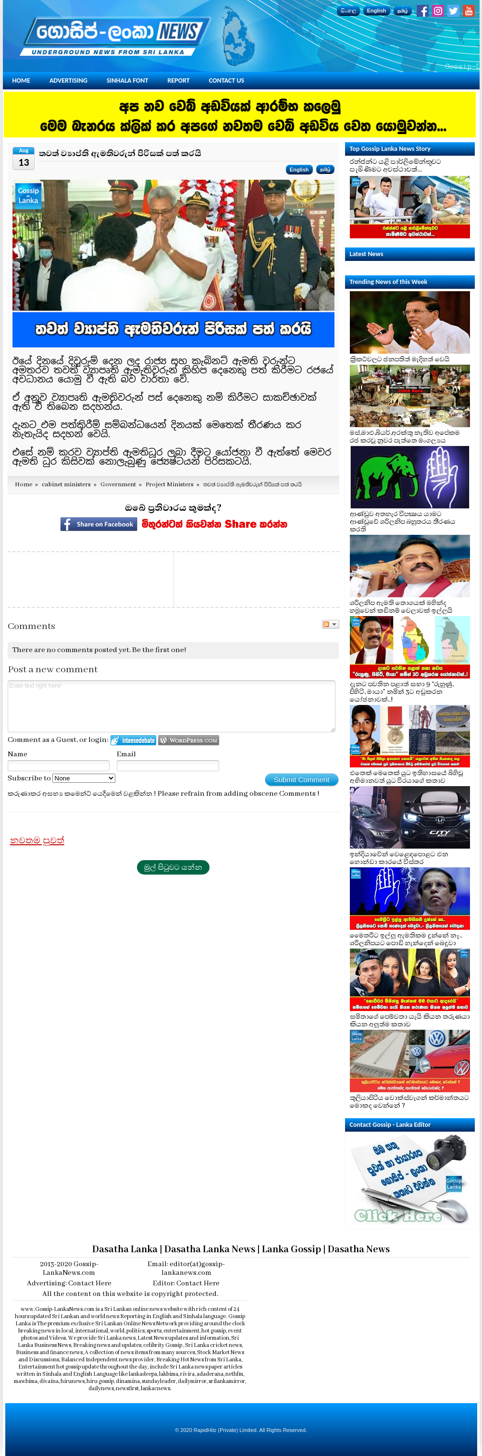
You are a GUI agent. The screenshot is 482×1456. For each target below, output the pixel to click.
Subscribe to (61, 778)
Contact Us (226, 80)
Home (21, 80)
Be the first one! (159, 650)
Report (178, 80)
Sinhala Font (127, 80)
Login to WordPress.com (188, 740)
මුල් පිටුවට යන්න (173, 867)
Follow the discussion (330, 624)
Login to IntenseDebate (133, 740)
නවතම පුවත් (37, 840)
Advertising (68, 80)
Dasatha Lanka (125, 1250)
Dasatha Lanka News (209, 1250)
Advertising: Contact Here (69, 1283)
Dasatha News (359, 1250)
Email (126, 754)
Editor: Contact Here (186, 1283)
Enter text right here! (172, 706)
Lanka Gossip (291, 1250)
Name (17, 754)
